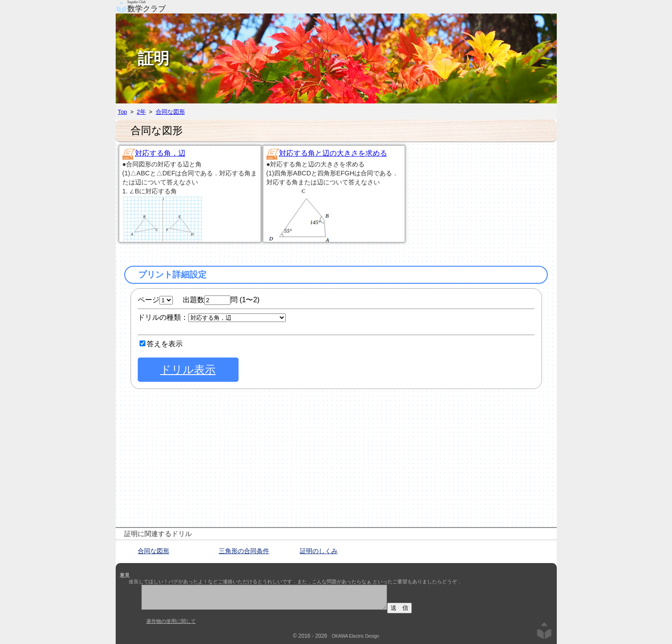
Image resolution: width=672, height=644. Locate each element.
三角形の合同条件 (244, 551)
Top (122, 111)
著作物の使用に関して (171, 621)
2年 (141, 111)
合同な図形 (170, 111)
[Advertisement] (487, 200)
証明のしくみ (319, 551)
